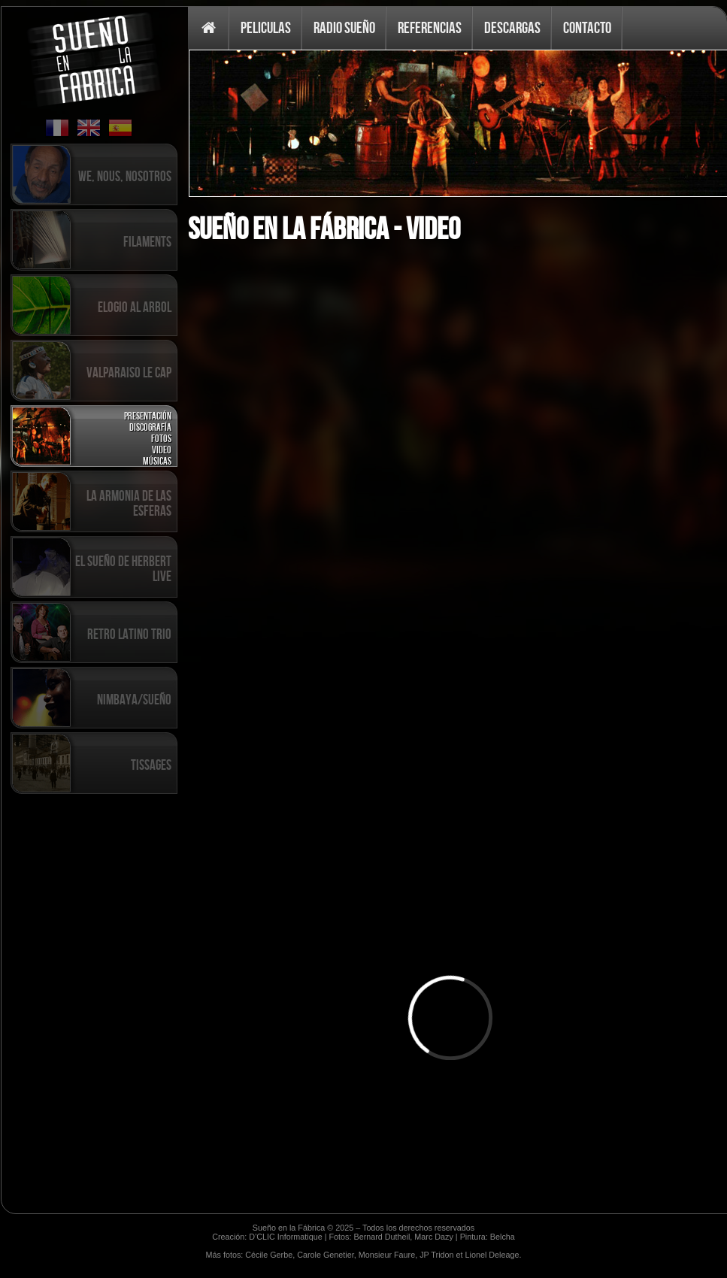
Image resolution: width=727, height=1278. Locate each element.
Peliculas (266, 27)
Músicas (157, 460)
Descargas (512, 27)
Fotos (161, 438)
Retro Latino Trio (129, 633)
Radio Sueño (344, 27)
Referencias (430, 27)
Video (161, 449)
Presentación (147, 415)
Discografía (150, 426)
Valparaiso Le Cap (128, 372)
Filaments (147, 241)
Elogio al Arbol (134, 306)
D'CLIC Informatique (285, 1236)
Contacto (587, 27)
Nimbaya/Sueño (134, 699)
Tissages (151, 764)
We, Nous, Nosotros (124, 175)
